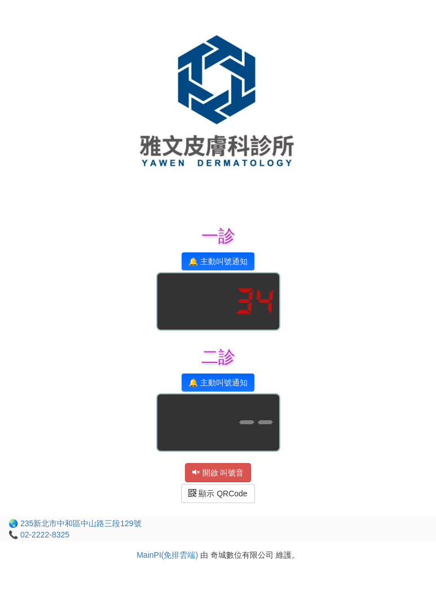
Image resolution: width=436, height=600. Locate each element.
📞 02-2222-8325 (38, 534)
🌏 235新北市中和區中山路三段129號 (75, 523)
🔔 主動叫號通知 (218, 261)
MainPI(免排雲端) (167, 554)
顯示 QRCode (217, 493)
